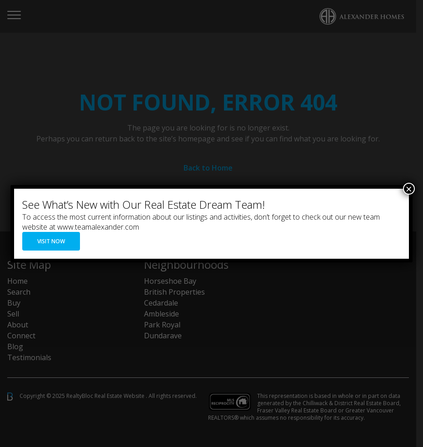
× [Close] (409, 189)
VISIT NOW (51, 241)
